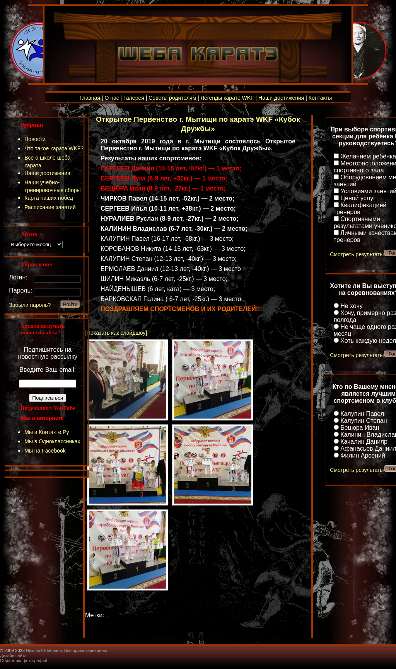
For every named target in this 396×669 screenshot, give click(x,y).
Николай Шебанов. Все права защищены (66, 650)
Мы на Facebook (45, 451)
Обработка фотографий (23, 660)
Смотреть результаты (357, 254)
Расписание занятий (50, 207)
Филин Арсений (362, 455)
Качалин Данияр (363, 441)
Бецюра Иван (359, 427)
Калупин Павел (362, 413)
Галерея (133, 98)
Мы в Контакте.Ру (46, 432)
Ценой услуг (358, 198)
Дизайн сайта (13, 655)
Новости (34, 139)
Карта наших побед (48, 198)
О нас (111, 98)
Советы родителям (172, 98)
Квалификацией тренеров (360, 208)
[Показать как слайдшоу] (116, 333)
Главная (90, 98)
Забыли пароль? (30, 305)
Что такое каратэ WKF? (54, 148)
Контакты (320, 98)
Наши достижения (281, 98)
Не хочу (351, 306)
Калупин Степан (363, 420)
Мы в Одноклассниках (52, 441)
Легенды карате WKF (227, 98)
